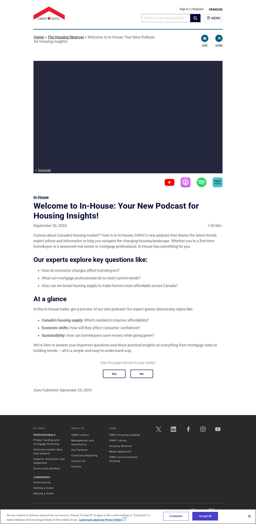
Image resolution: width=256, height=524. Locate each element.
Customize (176, 516)
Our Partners (79, 450)
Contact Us (78, 461)
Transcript (44, 170)
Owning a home (43, 488)
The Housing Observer (66, 37)
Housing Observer (120, 446)
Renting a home (43, 493)
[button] (195, 18)
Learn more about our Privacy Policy (102, 519)
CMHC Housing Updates (124, 435)
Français (216, 9)
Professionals (44, 435)
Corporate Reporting (84, 455)
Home (39, 37)
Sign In (184, 9)
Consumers (41, 477)
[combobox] (166, 18)
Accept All (205, 516)
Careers (76, 466)
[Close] (249, 516)
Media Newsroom (120, 451)
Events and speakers (46, 468)
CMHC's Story (80, 435)
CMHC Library (118, 440)
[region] (128, 516)
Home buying (42, 482)
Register (198, 9)
